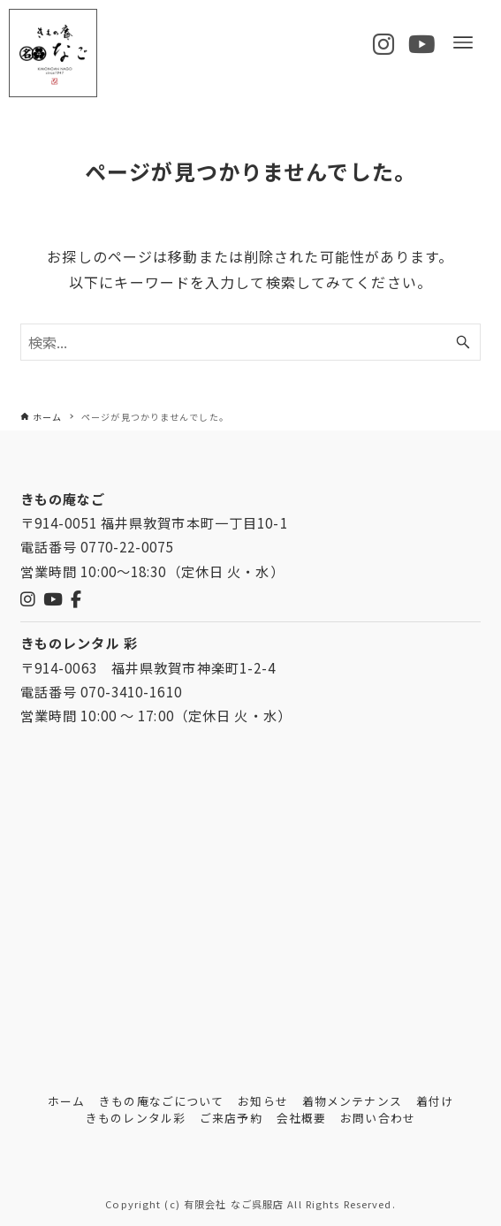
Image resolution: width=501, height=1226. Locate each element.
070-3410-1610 (131, 691)
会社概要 (301, 1117)
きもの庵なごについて (161, 1101)
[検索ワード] (251, 342)
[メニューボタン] (463, 42)
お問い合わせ (377, 1117)
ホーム (66, 1101)
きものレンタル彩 (136, 1117)
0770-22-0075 (126, 546)
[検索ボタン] (463, 342)
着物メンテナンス (352, 1101)
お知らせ (262, 1101)
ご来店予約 (231, 1117)
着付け (434, 1101)
